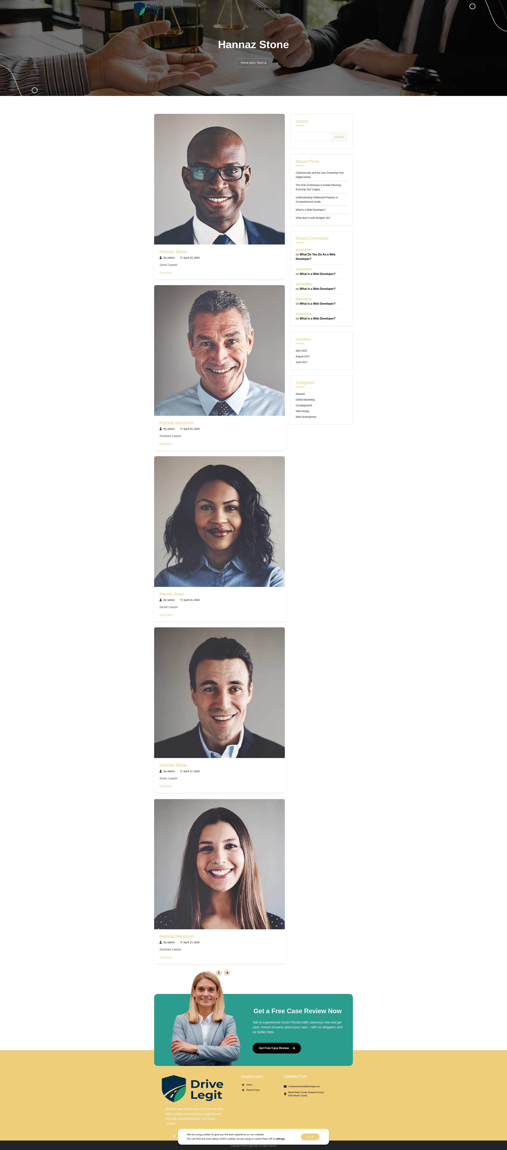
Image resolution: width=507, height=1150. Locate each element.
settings (279, 1139)
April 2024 (301, 349)
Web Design (302, 410)
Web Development (306, 415)
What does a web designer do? (313, 216)
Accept (310, 1136)
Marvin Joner (172, 592)
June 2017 (301, 361)
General (300, 392)
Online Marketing (305, 398)
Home (245, 61)
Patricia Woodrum (177, 421)
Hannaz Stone (173, 250)
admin (171, 256)
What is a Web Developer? (310, 208)
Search (302, 120)
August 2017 (303, 355)
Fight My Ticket (268, 9)
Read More (166, 271)
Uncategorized (304, 404)
